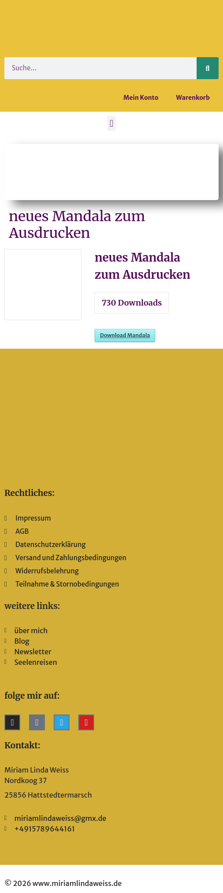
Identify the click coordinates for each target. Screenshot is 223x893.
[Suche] (208, 68)
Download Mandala (125, 335)
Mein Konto (141, 98)
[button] (111, 123)
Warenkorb (193, 98)
